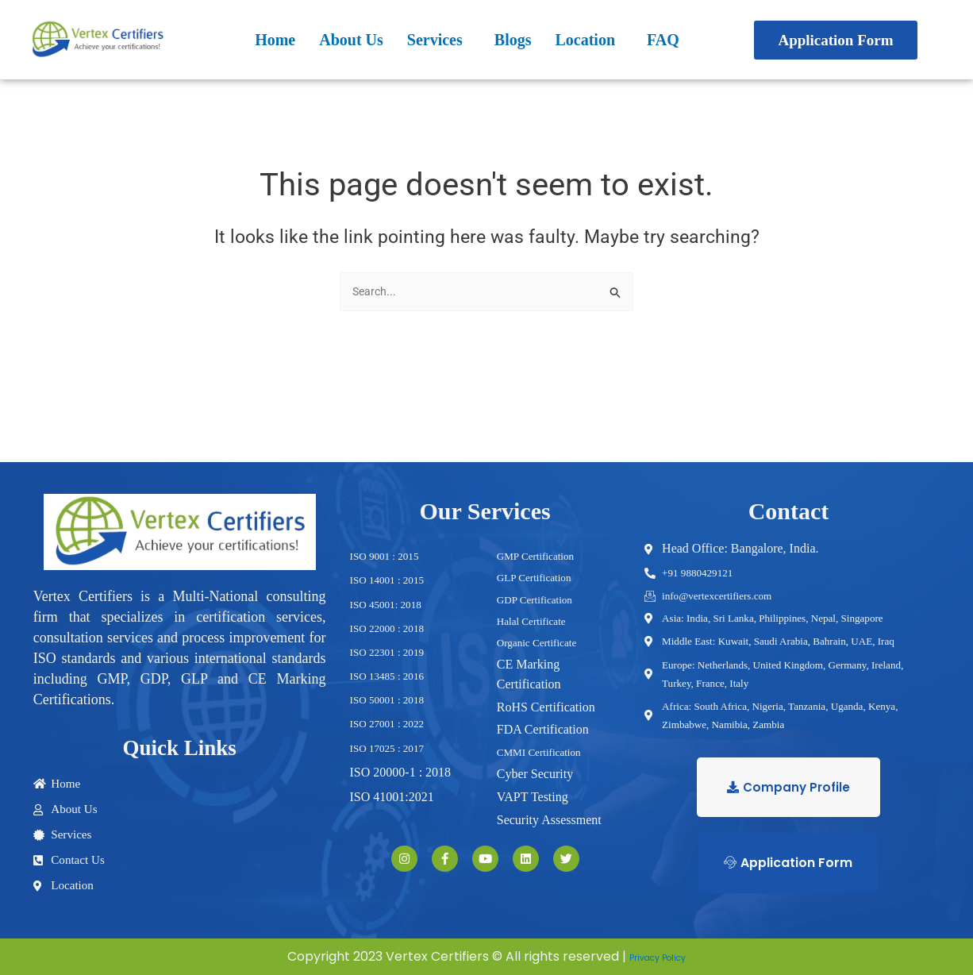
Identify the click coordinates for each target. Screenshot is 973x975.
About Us (351, 39)
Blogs (513, 39)
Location (585, 39)
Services (435, 39)
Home (275, 39)
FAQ (663, 39)
